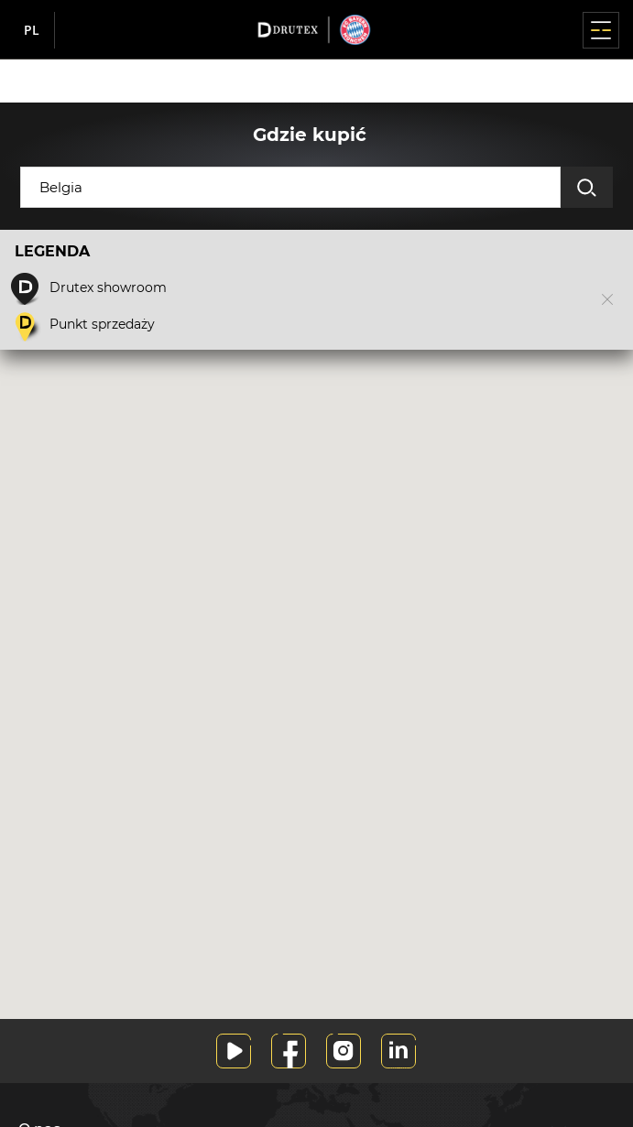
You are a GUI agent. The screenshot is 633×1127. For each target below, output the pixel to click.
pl (31, 29)
